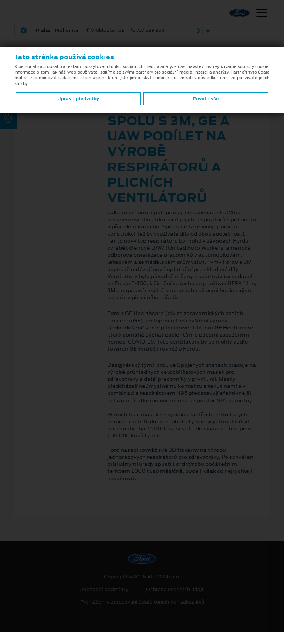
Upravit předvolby (78, 99)
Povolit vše (206, 99)
